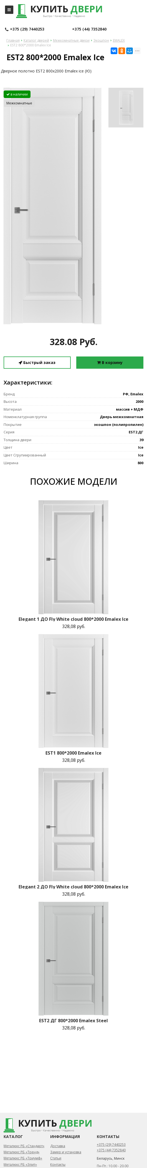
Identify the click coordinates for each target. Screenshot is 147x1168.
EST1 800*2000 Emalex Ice (73, 753)
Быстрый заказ (37, 362)
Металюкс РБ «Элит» (20, 1164)
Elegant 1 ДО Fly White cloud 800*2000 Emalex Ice (73, 619)
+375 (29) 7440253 (24, 29)
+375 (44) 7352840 (89, 29)
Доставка (57, 1146)
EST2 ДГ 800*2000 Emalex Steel (73, 1020)
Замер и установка (65, 1152)
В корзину (110, 362)
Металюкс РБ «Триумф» (23, 1158)
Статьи (55, 1158)
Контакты (57, 1164)
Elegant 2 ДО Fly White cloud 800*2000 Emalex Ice (73, 887)
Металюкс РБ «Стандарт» (24, 1146)
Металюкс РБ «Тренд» (21, 1152)
